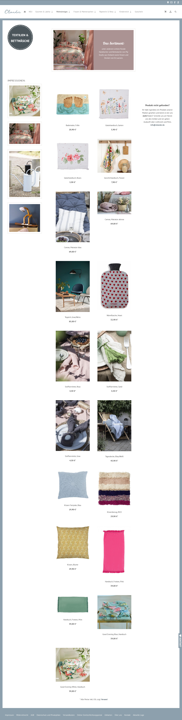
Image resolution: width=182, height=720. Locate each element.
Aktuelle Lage (138, 715)
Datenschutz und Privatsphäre (48, 715)
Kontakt (127, 715)
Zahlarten (108, 715)
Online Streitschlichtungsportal (89, 715)
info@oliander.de (157, 125)
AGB (32, 715)
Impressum (9, 715)
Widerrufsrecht (22, 715)
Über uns (118, 715)
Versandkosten (69, 715)
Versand (104, 699)
